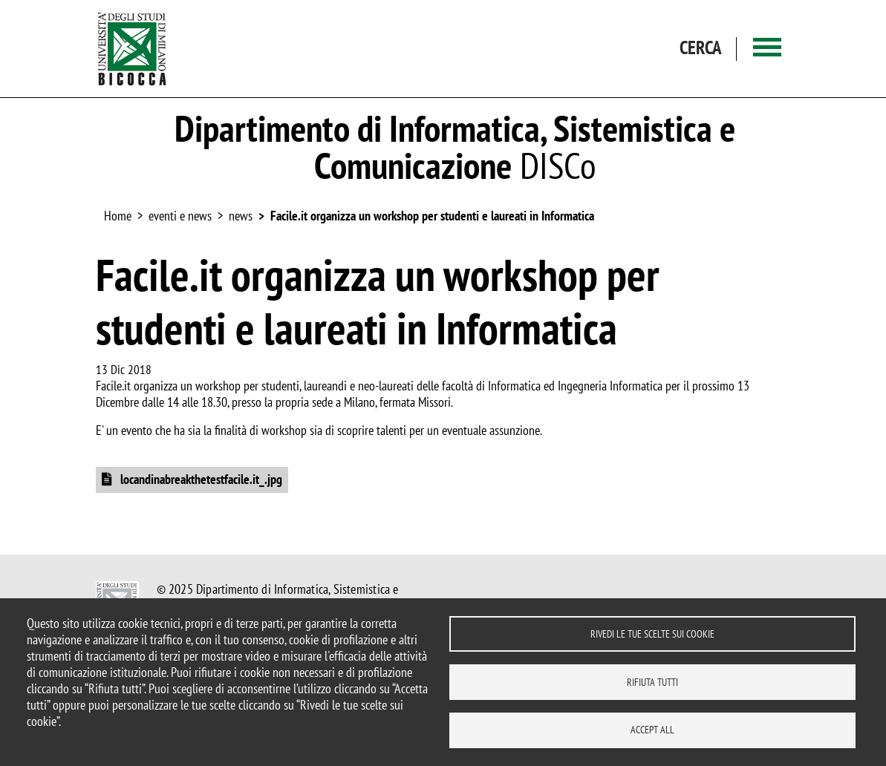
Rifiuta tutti (652, 681)
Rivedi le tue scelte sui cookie (652, 633)
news (241, 215)
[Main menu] (767, 48)
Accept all (652, 729)
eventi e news (180, 215)
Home (117, 215)
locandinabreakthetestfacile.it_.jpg (199, 479)
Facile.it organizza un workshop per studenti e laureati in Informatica (432, 215)
